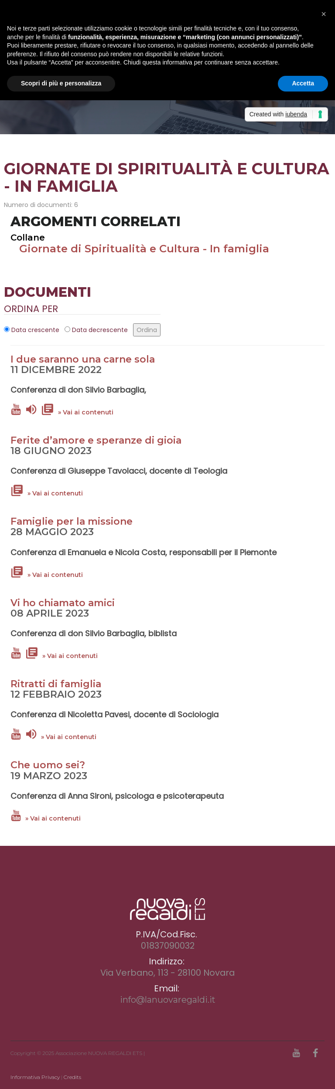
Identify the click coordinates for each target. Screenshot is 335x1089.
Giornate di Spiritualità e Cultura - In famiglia (144, 248)
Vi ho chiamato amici (62, 603)
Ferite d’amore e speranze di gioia (95, 440)
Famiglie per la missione (71, 521)
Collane (27, 237)
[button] (324, 14)
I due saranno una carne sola (82, 359)
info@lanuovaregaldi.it (167, 999)
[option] (167, 105)
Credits (72, 1077)
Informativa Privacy (35, 1077)
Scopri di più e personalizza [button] (61, 83)
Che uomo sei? (47, 765)
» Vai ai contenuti (85, 412)
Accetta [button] (303, 83)
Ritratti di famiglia (55, 684)
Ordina (147, 330)
